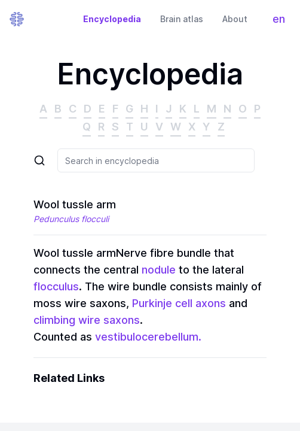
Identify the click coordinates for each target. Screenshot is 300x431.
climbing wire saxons (86, 320)
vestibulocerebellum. (148, 336)
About (234, 19)
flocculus (56, 286)
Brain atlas (181, 19)
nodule (159, 269)
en (282, 22)
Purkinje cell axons (177, 303)
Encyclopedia (112, 19)
